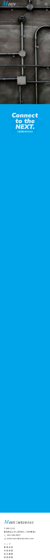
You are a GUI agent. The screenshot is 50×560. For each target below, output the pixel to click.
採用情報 (8, 557)
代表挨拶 (8, 551)
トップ (7, 544)
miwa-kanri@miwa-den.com (20, 539)
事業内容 (8, 547)
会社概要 (8, 554)
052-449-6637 (14, 535)
